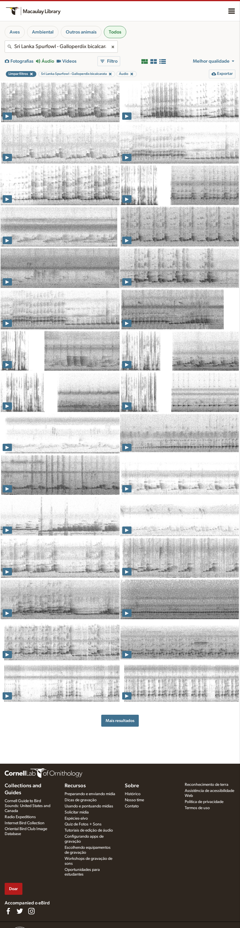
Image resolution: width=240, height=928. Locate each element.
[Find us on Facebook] (8, 911)
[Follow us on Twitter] (19, 911)
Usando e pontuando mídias (89, 806)
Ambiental (43, 32)
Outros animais (81, 32)
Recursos (75, 785)
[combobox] (61, 46)
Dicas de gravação (81, 800)
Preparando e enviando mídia (90, 794)
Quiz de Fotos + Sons (83, 824)
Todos (115, 32)
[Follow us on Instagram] (31, 911)
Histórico (133, 794)
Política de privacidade (204, 802)
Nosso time (134, 800)
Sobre (132, 785)
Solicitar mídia (77, 812)
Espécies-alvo (76, 818)
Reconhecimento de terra (206, 785)
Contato (132, 806)
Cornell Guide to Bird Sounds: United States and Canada (27, 806)
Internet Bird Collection (25, 823)
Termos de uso (197, 808)
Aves (15, 32)
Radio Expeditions (20, 817)
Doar (13, 889)
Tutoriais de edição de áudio (89, 830)
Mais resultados (120, 721)
